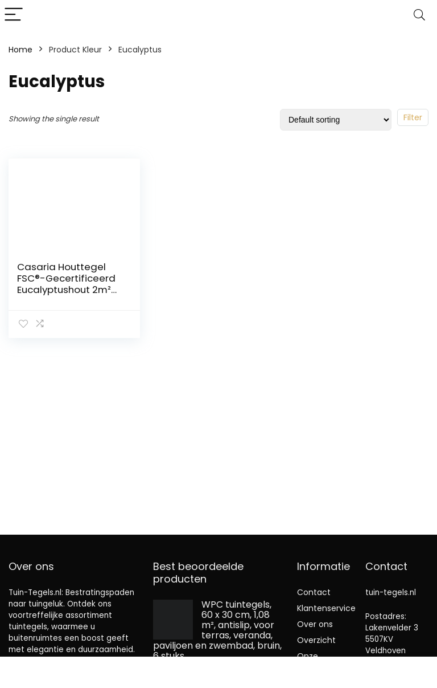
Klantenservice (326, 608)
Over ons (315, 624)
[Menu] (13, 15)
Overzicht (316, 640)
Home (20, 49)
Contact (314, 592)
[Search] (419, 15)
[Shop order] (335, 120)
